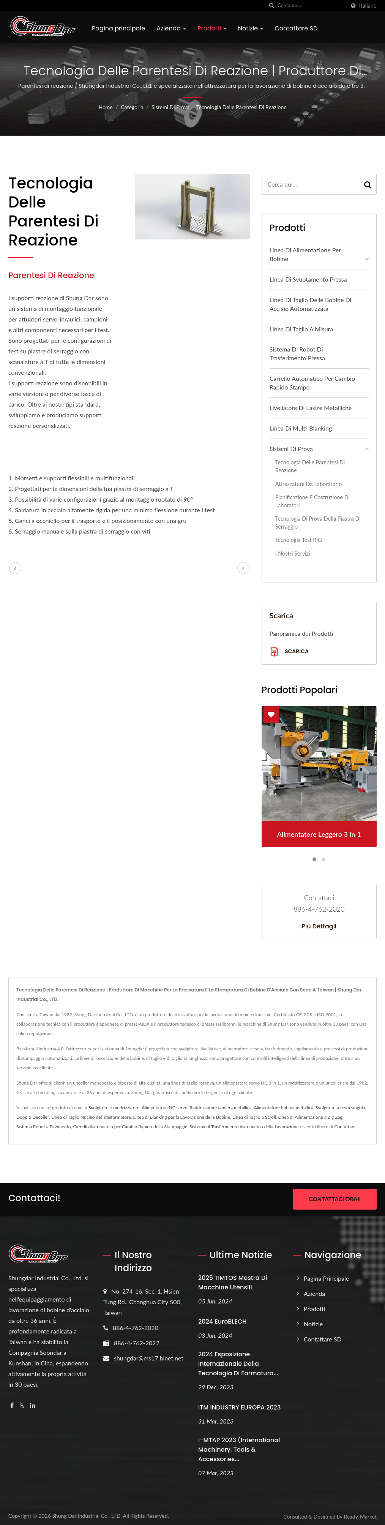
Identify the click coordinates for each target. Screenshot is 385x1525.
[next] (243, 568)
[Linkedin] (32, 1404)
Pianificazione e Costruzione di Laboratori (312, 501)
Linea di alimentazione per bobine (305, 254)
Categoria (132, 107)
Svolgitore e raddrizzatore (113, 1107)
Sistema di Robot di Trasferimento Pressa (297, 353)
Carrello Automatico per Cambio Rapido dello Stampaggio (130, 1126)
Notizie (251, 28)
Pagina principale (118, 28)
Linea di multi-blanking (301, 428)
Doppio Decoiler (32, 1117)
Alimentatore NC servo (164, 1107)
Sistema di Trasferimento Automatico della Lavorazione (244, 1126)
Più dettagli (319, 926)
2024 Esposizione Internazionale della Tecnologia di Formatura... (238, 1362)
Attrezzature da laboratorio (308, 484)
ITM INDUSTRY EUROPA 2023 (239, 1406)
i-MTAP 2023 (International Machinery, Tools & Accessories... (239, 1448)
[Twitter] (22, 1404)
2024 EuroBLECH (222, 1320)
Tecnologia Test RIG (298, 540)
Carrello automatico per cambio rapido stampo (312, 383)
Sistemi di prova (170, 107)
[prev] (15, 568)
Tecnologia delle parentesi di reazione (241, 107)
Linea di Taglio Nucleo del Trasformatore (91, 1117)
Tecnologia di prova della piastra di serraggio (318, 522)
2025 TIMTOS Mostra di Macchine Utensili (232, 1281)
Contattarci (346, 1126)
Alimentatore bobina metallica (283, 1107)
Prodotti (211, 28)
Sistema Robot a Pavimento (43, 1126)
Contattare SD (296, 28)
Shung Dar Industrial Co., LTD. (86, 1514)
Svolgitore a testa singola (340, 1107)
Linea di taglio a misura (301, 329)
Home (105, 107)
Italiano (368, 6)
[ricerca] (272, 5)
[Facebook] (12, 1404)
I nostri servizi (292, 553)
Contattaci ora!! (335, 1199)
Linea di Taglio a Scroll (254, 1117)
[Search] (311, 5)
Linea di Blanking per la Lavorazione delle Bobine (181, 1117)
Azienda (171, 28)
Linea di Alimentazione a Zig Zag (310, 1117)
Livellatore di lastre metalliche (311, 407)
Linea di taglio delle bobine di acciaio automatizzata (311, 304)
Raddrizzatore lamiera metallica (220, 1107)
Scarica (289, 652)
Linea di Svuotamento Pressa (308, 279)
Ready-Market (360, 1515)
